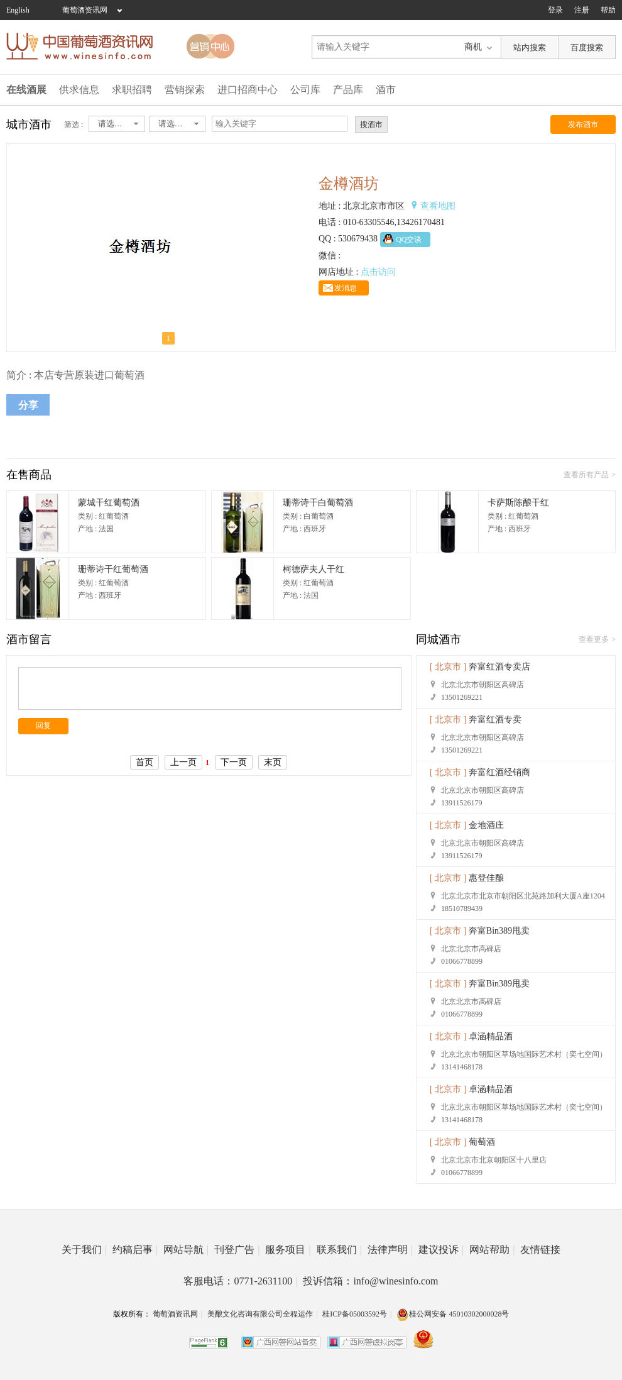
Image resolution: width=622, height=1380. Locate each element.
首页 (144, 762)
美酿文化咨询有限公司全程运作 (260, 1314)
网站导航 (186, 1249)
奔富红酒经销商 (499, 772)
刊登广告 (236, 1249)
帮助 (608, 10)
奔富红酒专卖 (495, 719)
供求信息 (79, 89)
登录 (555, 10)
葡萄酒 (482, 1142)
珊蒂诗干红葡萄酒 (113, 569)
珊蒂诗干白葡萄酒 (318, 502)
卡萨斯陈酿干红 (518, 502)
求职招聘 (132, 89)
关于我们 (84, 1249)
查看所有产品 (586, 474)
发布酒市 (583, 124)
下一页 (234, 762)
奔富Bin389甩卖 (499, 931)
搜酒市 (371, 124)
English (18, 10)
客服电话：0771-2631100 (240, 1281)
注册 (581, 10)
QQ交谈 (409, 239)
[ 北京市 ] (448, 666)
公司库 (305, 89)
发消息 (345, 288)
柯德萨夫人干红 (313, 569)
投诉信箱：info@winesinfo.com (370, 1281)
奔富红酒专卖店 (499, 666)
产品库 (348, 89)
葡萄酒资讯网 (84, 10)
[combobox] (117, 124)
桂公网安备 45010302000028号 (452, 1314)
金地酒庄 (486, 825)
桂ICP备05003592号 (354, 1314)
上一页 (183, 762)
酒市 (386, 89)
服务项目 (287, 1249)
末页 (272, 762)
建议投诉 (441, 1249)
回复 (43, 725)
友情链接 (540, 1249)
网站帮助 (492, 1249)
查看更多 (594, 639)
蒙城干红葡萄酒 (108, 502)
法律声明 (390, 1249)
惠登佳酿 (486, 878)
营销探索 (185, 89)
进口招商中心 (247, 89)
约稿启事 (135, 1249)
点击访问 (378, 272)
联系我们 (339, 1249)
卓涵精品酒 (491, 1036)
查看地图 (438, 206)
